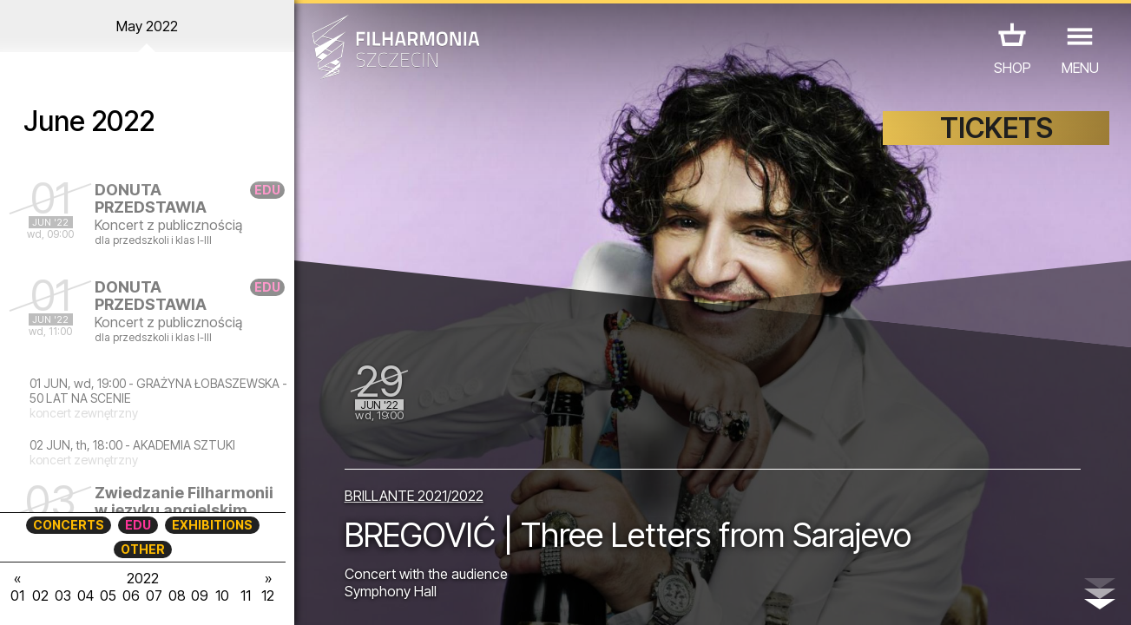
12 (267, 595)
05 (108, 595)
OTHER (143, 549)
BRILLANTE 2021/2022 (414, 495)
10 (222, 595)
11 (245, 595)
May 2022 (147, 26)
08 (177, 595)
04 (85, 595)
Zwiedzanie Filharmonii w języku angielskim (184, 501)
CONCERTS (68, 524)
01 (17, 595)
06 (131, 595)
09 (199, 595)
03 (63, 595)
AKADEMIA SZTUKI (184, 445)
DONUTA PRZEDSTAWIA (151, 198)
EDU (138, 524)
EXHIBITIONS (212, 524)
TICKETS (996, 128)
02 (40, 595)
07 (154, 595)
